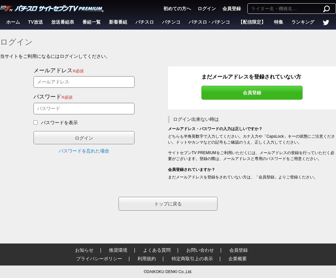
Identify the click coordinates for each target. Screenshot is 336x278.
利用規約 (146, 258)
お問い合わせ (200, 250)
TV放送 (35, 22)
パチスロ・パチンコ (209, 22)
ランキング (302, 22)
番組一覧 (91, 22)
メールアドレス (53, 70)
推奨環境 (118, 250)
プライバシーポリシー (99, 258)
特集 (278, 22)
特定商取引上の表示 (192, 258)
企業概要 (237, 258)
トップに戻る (168, 203)
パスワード (47, 97)
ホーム (13, 22)
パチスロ (145, 22)
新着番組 (118, 22)
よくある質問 (157, 250)
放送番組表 (62, 22)
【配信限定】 (252, 22)
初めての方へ (177, 8)
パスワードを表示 (59, 122)
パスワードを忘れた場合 (84, 150)
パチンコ (171, 22)
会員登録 (231, 8)
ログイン (207, 8)
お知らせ (84, 250)
